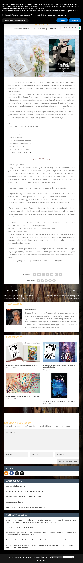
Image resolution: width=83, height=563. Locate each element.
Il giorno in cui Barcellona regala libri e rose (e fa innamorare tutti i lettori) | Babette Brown (41, 520)
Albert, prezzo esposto (25, 527)
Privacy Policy (58, 557)
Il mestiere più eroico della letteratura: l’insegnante (25, 491)
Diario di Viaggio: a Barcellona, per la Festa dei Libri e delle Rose (32, 522)
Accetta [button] (75, 20)
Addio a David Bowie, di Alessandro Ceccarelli (22, 396)
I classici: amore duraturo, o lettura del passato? (24, 497)
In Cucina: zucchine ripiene (16, 502)
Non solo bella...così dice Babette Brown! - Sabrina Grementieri (30, 540)
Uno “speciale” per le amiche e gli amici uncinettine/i (26, 507)
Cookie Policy (69, 557)
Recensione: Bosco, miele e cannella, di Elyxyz (22, 365)
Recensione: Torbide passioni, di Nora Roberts (59, 401)
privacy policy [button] (6, 6)
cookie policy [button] (40, 8)
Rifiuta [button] (62, 20)
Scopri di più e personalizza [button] (15, 20)
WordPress (47, 557)
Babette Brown (29, 29)
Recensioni (51, 29)
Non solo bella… (62, 540)
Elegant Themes (25, 557)
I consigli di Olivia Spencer (16, 486)
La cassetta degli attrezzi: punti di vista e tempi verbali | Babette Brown (33, 533)
